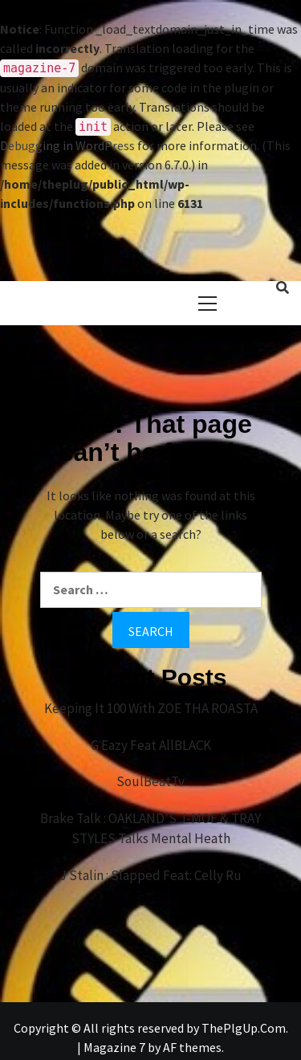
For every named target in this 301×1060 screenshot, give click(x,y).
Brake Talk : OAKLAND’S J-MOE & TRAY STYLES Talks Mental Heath (150, 828)
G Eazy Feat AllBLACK (151, 745)
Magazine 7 (114, 1047)
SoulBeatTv (150, 781)
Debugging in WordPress (67, 145)
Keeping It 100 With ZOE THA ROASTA (151, 708)
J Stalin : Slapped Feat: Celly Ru (150, 875)
